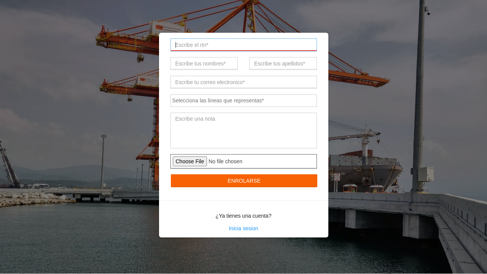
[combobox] (243, 100)
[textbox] (245, 100)
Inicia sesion (243, 228)
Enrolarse (244, 181)
